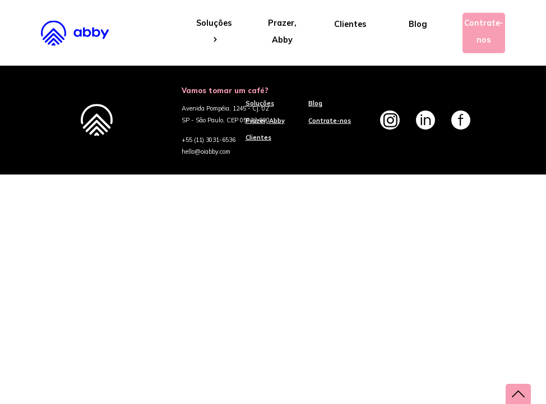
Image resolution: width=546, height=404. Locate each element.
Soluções (214, 30)
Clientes (350, 24)
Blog (418, 24)
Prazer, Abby (282, 31)
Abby (81, 32)
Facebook (460, 120)
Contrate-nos (483, 31)
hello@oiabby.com (206, 151)
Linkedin (425, 120)
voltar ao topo (518, 394)
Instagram (389, 120)
